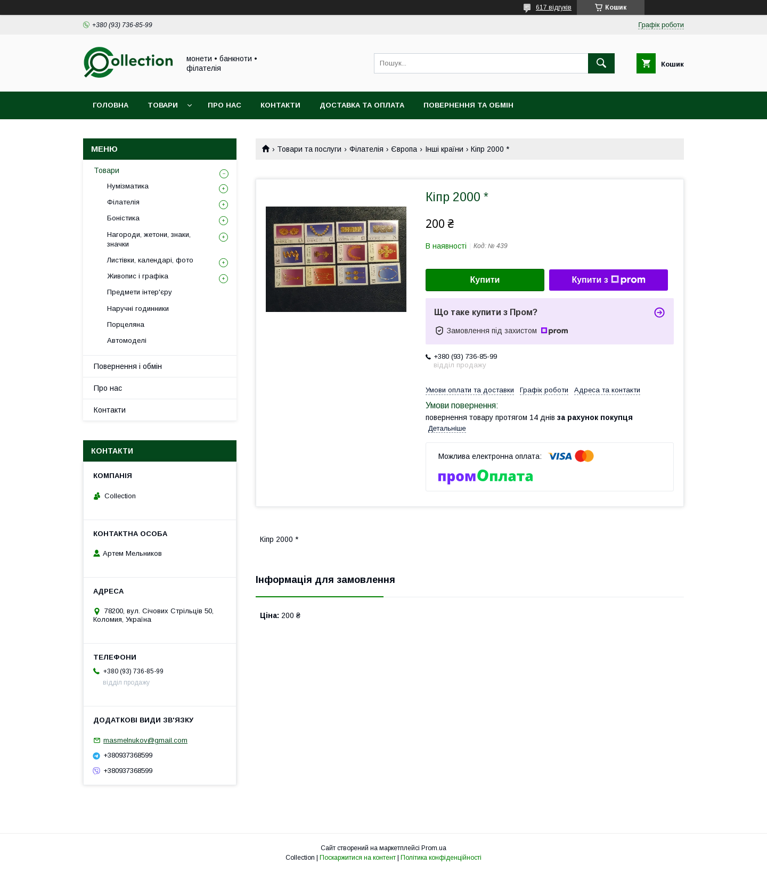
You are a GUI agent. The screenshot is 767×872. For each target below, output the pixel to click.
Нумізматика (128, 186)
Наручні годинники (138, 308)
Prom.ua (433, 848)
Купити (485, 279)
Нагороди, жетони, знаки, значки (149, 239)
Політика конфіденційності (441, 857)
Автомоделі (126, 340)
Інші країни (444, 149)
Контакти (280, 105)
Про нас (224, 105)
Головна (110, 105)
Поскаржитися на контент (358, 857)
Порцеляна (125, 324)
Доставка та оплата (362, 105)
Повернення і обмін (128, 366)
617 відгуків (554, 7)
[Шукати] (601, 63)
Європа (404, 149)
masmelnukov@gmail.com (145, 740)
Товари (163, 105)
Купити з (608, 280)
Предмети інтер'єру (139, 292)
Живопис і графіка (137, 276)
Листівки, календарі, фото (150, 260)
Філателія (366, 149)
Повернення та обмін (468, 105)
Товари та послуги (309, 149)
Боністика (123, 218)
